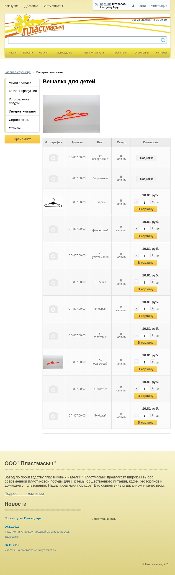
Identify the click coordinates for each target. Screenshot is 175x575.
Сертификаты (52, 6)
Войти (141, 6)
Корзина (105, 4)
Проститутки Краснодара (23, 518)
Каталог (43, 52)
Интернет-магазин (93, 52)
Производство (64, 52)
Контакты (161, 52)
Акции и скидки (20, 82)
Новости (28, 52)
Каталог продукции (23, 91)
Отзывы (15, 128)
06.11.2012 (12, 526)
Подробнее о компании (24, 494)
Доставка (31, 6)
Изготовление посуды (19, 101)
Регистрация (158, 6)
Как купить (12, 6)
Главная (12, 52)
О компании (142, 52)
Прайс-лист (120, 52)
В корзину (146, 209)
